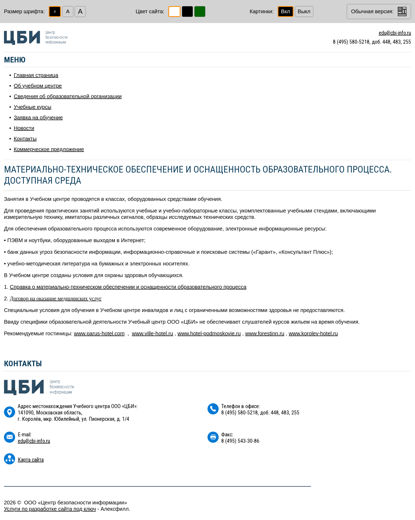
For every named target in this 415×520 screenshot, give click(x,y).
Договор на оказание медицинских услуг (55, 298)
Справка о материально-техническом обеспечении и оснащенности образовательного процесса (128, 287)
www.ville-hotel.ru (152, 333)
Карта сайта (31, 459)
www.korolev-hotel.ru (313, 333)
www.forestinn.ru (264, 333)
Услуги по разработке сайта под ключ (50, 509)
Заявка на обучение (38, 117)
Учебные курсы (32, 107)
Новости (24, 128)
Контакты (25, 139)
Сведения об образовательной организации (68, 96)
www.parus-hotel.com (99, 333)
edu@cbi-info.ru (395, 33)
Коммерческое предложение (49, 149)
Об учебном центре (38, 86)
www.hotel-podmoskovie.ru (209, 333)
